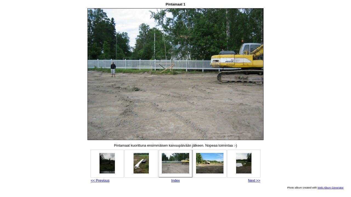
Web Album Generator (331, 187)
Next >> (254, 180)
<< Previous (100, 180)
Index (175, 180)
